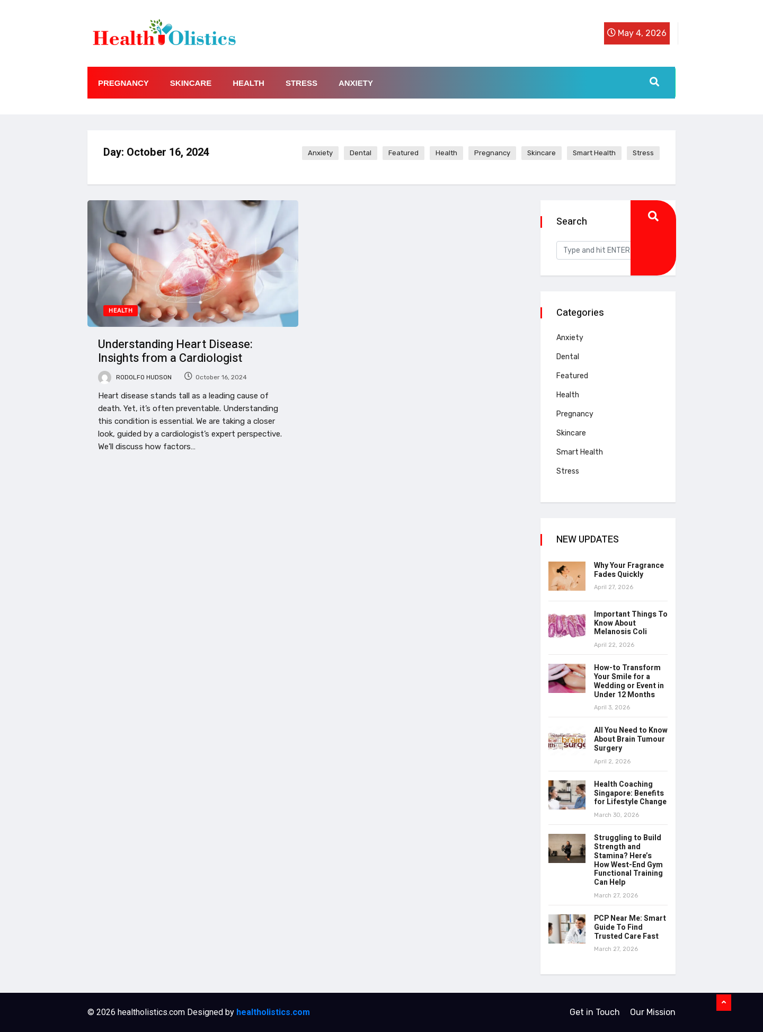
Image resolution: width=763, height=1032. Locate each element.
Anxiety (356, 82)
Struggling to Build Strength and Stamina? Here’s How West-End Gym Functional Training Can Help (628, 860)
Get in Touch (595, 1012)
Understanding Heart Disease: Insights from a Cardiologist (175, 351)
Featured (403, 153)
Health (248, 82)
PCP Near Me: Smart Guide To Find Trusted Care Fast (630, 927)
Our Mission (653, 1012)
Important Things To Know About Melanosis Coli (631, 623)
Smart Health (594, 153)
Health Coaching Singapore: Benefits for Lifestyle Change (630, 793)
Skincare (190, 82)
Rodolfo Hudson (135, 377)
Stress (301, 82)
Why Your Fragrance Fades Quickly (629, 570)
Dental (360, 153)
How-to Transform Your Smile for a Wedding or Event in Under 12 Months (629, 681)
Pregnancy (123, 82)
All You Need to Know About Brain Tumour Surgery (631, 739)
